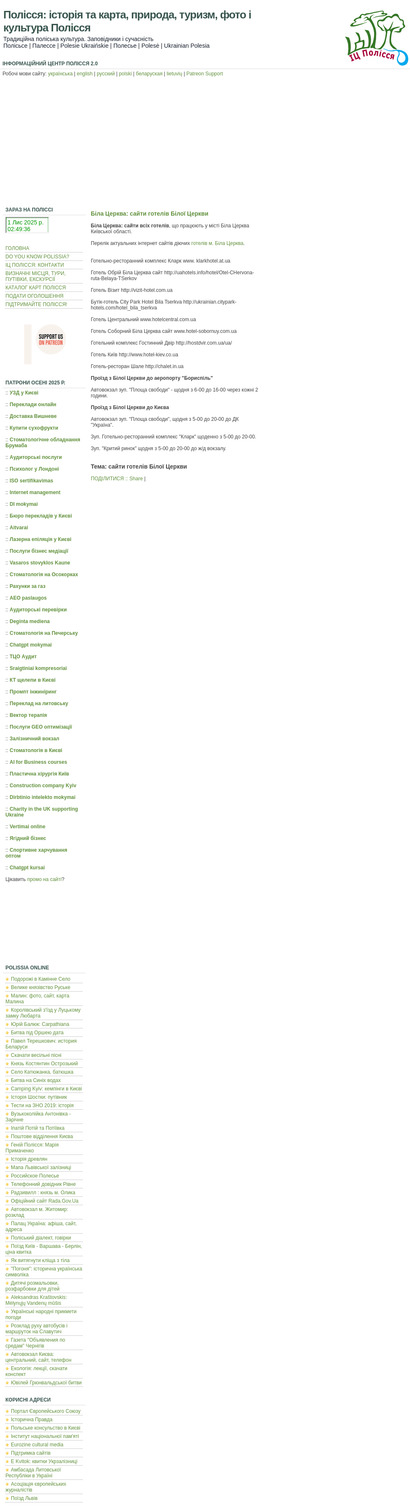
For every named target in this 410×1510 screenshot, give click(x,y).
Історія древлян (29, 1159)
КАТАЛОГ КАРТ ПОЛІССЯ (35, 288)
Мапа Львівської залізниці (41, 1167)
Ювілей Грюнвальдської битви (46, 1383)
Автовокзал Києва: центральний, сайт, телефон (38, 1357)
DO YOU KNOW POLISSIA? (37, 257)
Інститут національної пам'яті (45, 1436)
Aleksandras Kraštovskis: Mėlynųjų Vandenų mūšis (36, 1300)
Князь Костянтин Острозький (44, 1064)
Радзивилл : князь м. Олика (43, 1193)
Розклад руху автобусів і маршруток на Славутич (36, 1329)
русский (106, 74)
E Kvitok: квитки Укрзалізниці (44, 1461)
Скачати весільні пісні (36, 1055)
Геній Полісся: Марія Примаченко (32, 1148)
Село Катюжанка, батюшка (42, 1072)
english (85, 74)
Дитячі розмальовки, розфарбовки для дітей (32, 1286)
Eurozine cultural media (37, 1445)
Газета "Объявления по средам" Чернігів (35, 1343)
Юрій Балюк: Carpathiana (40, 1024)
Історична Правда (32, 1419)
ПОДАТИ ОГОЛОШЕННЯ (34, 296)
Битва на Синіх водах (36, 1080)
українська (60, 74)
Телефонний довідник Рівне (43, 1184)
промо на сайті (44, 879)
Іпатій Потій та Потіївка (37, 1128)
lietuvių (174, 74)
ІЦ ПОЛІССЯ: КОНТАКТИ (34, 265)
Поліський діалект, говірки (41, 1238)
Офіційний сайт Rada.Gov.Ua (45, 1201)
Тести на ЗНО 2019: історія (42, 1105)
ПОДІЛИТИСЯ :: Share (117, 479)
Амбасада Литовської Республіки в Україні (33, 1473)
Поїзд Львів (24, 1498)
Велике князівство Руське (40, 987)
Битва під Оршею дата (37, 1033)
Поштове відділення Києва (42, 1136)
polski (125, 74)
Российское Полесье (35, 1176)
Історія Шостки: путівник (39, 1097)
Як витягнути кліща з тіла (40, 1260)
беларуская (149, 74)
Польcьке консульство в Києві (45, 1428)
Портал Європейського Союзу (45, 1411)
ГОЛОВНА (17, 248)
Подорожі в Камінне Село (40, 979)
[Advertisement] (205, 142)
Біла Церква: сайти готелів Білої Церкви (149, 213)
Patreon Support (204, 74)
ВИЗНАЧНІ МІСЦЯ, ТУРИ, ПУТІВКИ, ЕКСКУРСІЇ (35, 276)
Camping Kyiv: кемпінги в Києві (46, 1089)
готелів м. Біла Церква (217, 243)
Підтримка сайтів (31, 1453)
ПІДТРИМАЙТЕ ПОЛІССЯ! (36, 304)
